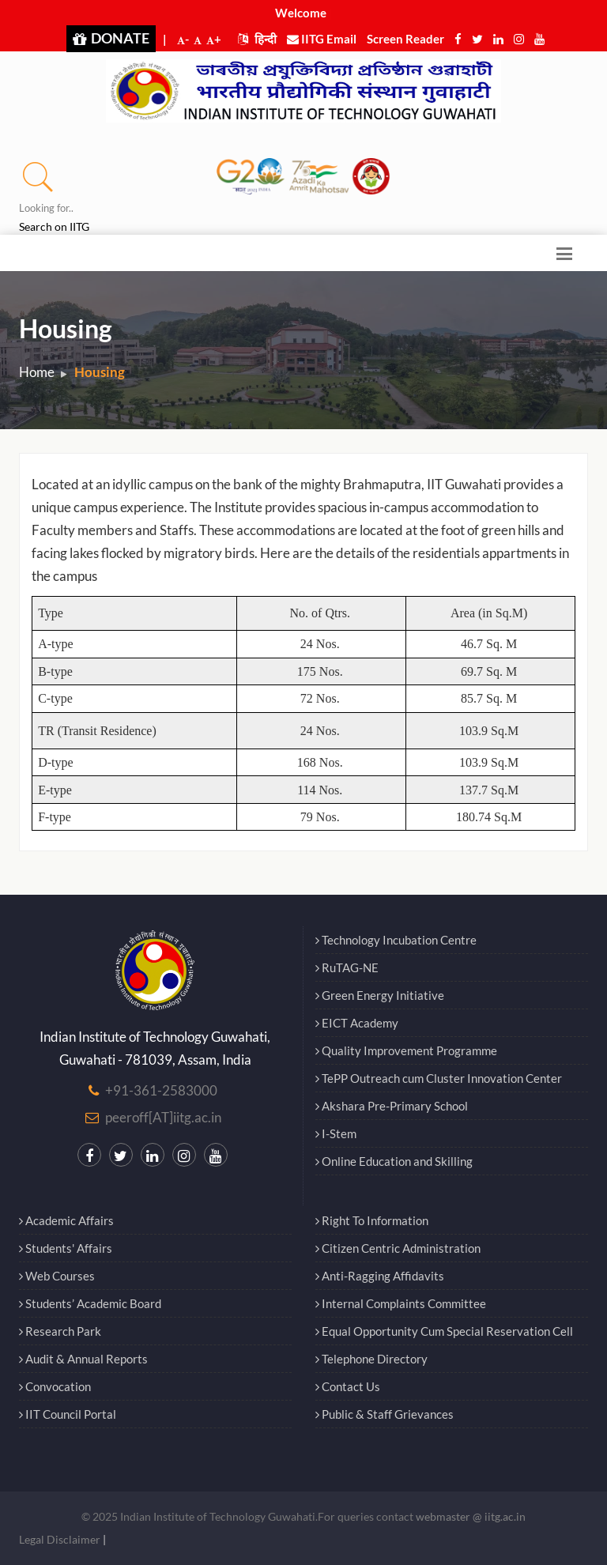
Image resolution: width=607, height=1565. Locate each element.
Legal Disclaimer (59, 1539)
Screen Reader (405, 39)
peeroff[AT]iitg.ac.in (163, 1117)
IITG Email (321, 39)
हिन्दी (257, 39)
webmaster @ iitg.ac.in (471, 1516)
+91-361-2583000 (161, 1090)
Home (37, 372)
